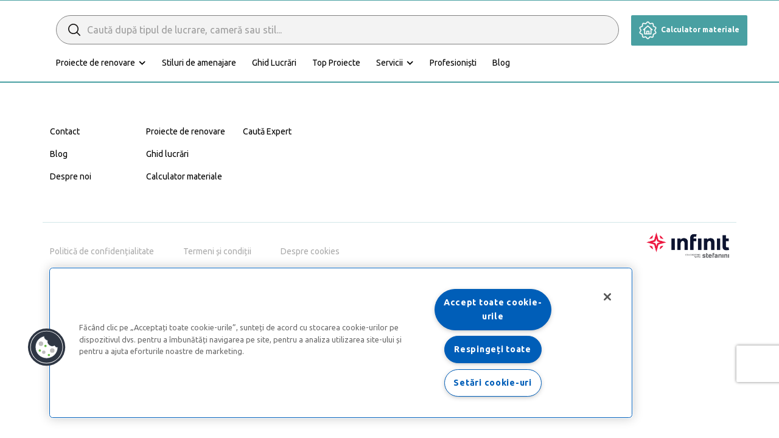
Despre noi (70, 176)
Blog (555, 63)
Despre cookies (310, 251)
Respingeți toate (492, 349)
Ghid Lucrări (328, 63)
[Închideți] (607, 296)
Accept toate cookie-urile (493, 309)
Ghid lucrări (167, 154)
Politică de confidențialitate (102, 251)
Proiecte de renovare (149, 63)
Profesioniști (507, 63)
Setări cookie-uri (492, 383)
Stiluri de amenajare (253, 63)
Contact (65, 131)
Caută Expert (267, 131)
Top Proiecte (390, 63)
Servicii (443, 63)
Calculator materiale (689, 29)
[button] (46, 347)
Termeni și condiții (217, 251)
